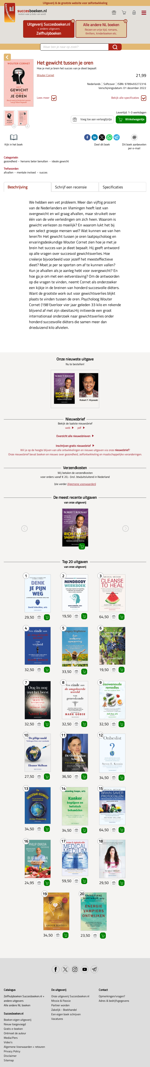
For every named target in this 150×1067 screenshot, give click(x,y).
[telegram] (116, 137)
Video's (8, 1042)
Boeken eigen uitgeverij (17, 1019)
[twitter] (102, 137)
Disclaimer (10, 1055)
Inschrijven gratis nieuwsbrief (73, 446)
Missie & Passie (61, 1000)
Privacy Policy (12, 1051)
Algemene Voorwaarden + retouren (24, 1046)
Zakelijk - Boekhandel (64, 1009)
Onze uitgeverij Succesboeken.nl (70, 996)
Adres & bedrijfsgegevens (114, 1000)
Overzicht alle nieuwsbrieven (73, 436)
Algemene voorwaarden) (81, 484)
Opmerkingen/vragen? (112, 996)
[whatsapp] (109, 137)
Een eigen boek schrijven (66, 1014)
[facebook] (87, 137)
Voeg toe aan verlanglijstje (39, 617)
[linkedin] (94, 137)
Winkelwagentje (47, 617)
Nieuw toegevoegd (15, 1024)
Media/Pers (11, 1037)
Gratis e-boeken (13, 1028)
